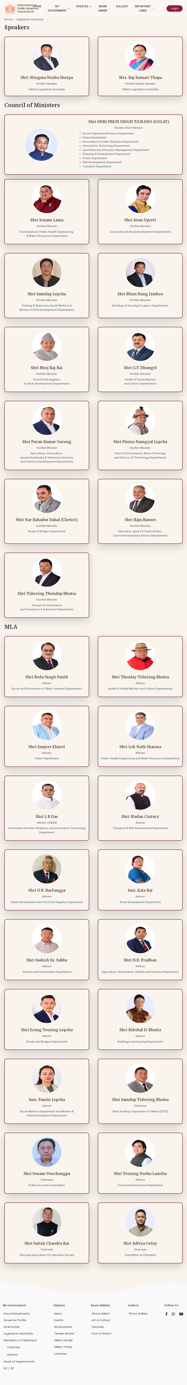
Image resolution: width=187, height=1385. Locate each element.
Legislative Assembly (29, 19)
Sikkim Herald (63, 1340)
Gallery (122, 6)
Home (37, 6)
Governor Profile (15, 1320)
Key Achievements (17, 1313)
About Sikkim (101, 1313)
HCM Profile (12, 1327)
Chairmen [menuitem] (13, 1347)
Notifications (63, 1327)
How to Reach (101, 1333)
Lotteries (60, 1354)
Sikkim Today (63, 1347)
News (58, 1313)
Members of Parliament (20, 1340)
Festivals (98, 1327)
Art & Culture (101, 1320)
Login (174, 8)
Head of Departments (19, 1361)
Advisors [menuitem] (12, 1354)
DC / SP (9, 1368)
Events (59, 1320)
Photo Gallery (138, 1313)
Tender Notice (64, 1333)
